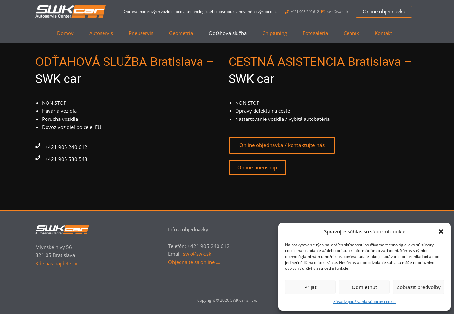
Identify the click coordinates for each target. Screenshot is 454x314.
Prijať (310, 287)
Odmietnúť (364, 287)
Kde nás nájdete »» (56, 263)
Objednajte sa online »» (194, 262)
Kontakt (394, 33)
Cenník (359, 33)
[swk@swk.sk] (334, 12)
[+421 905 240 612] (302, 12)
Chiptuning (277, 33)
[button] (441, 231)
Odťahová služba (228, 33)
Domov (55, 33)
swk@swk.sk (197, 253)
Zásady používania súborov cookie (364, 301)
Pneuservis (135, 33)
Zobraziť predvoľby (419, 287)
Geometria (178, 33)
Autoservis (93, 33)
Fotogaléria (320, 33)
